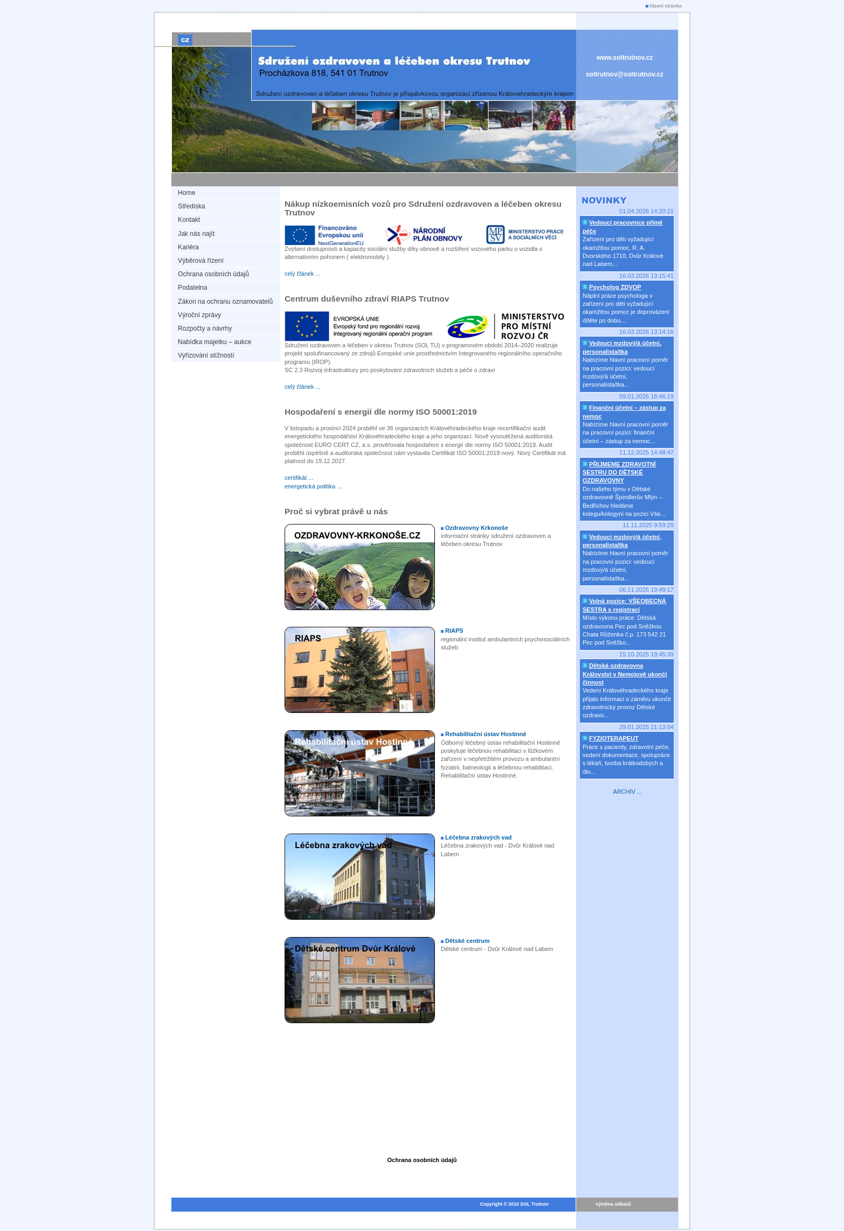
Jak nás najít (196, 233)
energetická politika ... (313, 486)
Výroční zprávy (199, 315)
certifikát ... (299, 477)
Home (186, 193)
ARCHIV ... (627, 791)
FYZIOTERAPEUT (614, 738)
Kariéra (188, 247)
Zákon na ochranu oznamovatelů (225, 301)
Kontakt (189, 219)
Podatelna (192, 287)
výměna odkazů (613, 1204)
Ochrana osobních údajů (213, 274)
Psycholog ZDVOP (615, 287)
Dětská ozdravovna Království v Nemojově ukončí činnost (625, 674)
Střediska (191, 206)
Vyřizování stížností (206, 355)
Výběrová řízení (201, 260)
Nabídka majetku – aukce (214, 342)
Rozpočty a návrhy (205, 328)
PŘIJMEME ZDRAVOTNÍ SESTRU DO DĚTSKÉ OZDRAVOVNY (619, 472)
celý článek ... (303, 273)
